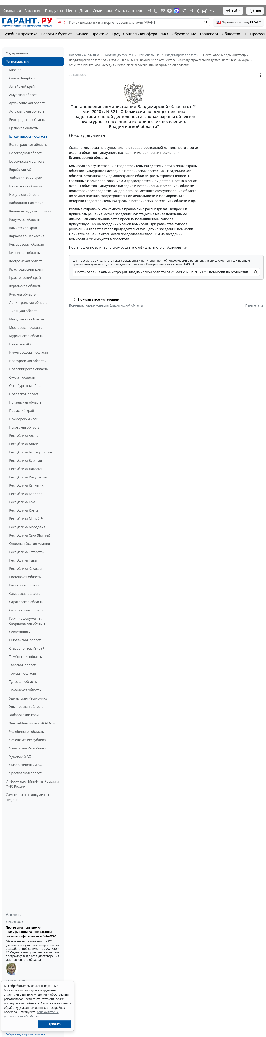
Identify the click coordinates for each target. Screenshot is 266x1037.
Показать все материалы (96, 299)
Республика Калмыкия (27, 485)
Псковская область (24, 427)
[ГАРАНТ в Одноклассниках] (197, 10)
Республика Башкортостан (30, 452)
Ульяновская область (26, 706)
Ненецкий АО (20, 344)
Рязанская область (24, 585)
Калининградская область (30, 211)
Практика (99, 33)
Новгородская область (27, 360)
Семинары (102, 10)
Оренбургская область (27, 385)
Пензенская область (25, 402)
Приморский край (23, 419)
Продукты (54, 10)
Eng (255, 10)
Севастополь (19, 631)
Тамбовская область (25, 656)
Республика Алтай (23, 444)
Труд (116, 33)
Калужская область (24, 219)
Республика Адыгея (25, 435)
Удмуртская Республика (28, 698)
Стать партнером (130, 10)
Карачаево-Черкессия (26, 236)
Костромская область (26, 261)
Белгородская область (27, 119)
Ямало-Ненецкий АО (25, 764)
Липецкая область (23, 311)
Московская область (25, 327)
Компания (11, 10)
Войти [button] (233, 10)
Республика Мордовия (27, 527)
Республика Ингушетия (28, 477)
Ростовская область (25, 577)
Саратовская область (26, 602)
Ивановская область (25, 186)
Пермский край (21, 410)
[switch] (61, 22)
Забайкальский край (25, 178)
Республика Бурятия (25, 460)
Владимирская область (28, 136)
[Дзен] (169, 11)
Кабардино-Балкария (26, 203)
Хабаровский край (24, 715)
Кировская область (24, 252)
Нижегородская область (28, 352)
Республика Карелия (25, 493)
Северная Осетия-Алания (29, 543)
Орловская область (24, 394)
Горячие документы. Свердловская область (27, 621)
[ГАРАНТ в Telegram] (183, 10)
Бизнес (81, 33)
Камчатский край (23, 227)
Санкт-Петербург (22, 78)
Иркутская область (24, 194)
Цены (71, 10)
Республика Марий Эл (27, 518)
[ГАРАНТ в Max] (176, 10)
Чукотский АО (20, 756)
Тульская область (23, 681)
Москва (15, 70)
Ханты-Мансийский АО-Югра (32, 723)
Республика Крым (23, 510)
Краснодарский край (26, 269)
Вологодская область (26, 153)
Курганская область (25, 286)
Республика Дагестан (26, 469)
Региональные (17, 61)
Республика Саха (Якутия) (29, 535)
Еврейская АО (20, 169)
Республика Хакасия (25, 568)
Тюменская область (25, 690)
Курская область (22, 294)
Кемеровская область (26, 244)
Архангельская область (28, 103)
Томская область (22, 673)
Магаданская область (26, 319)
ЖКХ (165, 33)
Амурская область (23, 94)
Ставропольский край (26, 648)
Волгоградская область (28, 144)
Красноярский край (25, 277)
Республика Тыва (23, 560)
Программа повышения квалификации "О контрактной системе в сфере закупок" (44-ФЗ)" (31, 931)
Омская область (22, 377)
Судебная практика (19, 33)
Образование (184, 33)
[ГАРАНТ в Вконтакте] (162, 10)
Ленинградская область (28, 302)
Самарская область (24, 593)
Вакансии (33, 10)
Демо (84, 10)
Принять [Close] (55, 1024)
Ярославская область (26, 773)
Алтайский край (22, 86)
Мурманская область (26, 336)
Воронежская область (26, 161)
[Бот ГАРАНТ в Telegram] (190, 10)
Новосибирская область (28, 369)
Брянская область (23, 128)
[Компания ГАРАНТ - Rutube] (204, 10)
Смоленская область (25, 640)
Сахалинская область (26, 610)
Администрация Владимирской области (114, 305)
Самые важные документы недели (27, 797)
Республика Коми (23, 502)
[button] (238, 22)
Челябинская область (26, 731)
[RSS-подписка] (211, 10)
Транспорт (209, 33)
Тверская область (23, 665)
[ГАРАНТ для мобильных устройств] (155, 10)
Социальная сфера (140, 33)
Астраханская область (26, 111)
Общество (231, 33)
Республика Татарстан (27, 552)
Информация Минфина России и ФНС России (32, 784)
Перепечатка (254, 305)
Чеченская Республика (27, 740)
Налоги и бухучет (56, 33)
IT (245, 33)
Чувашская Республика (28, 748)
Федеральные (17, 53)
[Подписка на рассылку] (148, 10)
